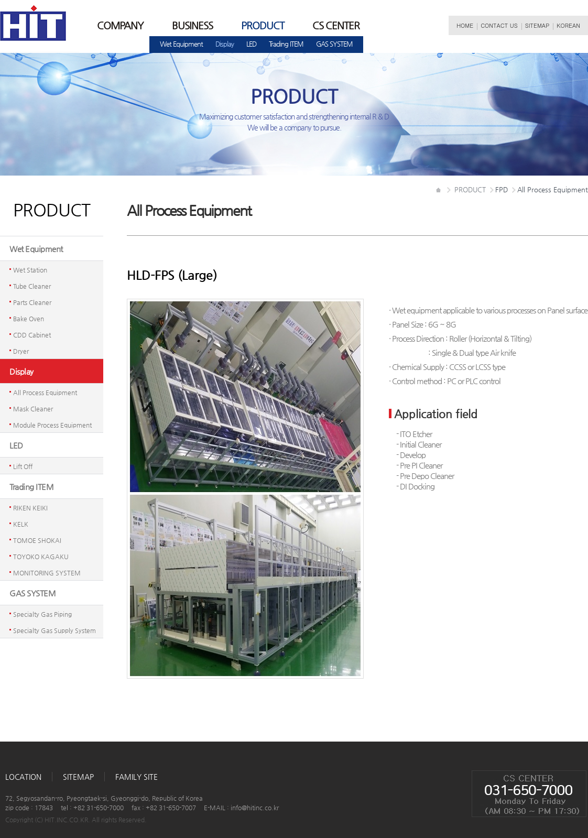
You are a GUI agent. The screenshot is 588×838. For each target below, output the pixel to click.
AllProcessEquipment (45, 392)
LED (251, 44)
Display (224, 44)
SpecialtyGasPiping (42, 614)
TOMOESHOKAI (37, 540)
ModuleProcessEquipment (52, 425)
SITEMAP (537, 25)
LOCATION (23, 776)
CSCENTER (336, 25)
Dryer (21, 351)
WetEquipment (181, 44)
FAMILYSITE (136, 776)
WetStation (30, 270)
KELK (20, 524)
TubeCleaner (32, 286)
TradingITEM (286, 44)
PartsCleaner (32, 302)
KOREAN (568, 25)
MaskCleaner (33, 408)
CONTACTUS (499, 25)
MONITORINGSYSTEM (47, 572)
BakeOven (28, 318)
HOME (464, 25)
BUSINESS (192, 25)
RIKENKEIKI (30, 507)
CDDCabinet (32, 335)
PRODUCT (262, 25)
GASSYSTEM (334, 44)
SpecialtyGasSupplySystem (54, 630)
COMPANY (120, 25)
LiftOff (22, 466)
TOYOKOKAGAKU (41, 556)
